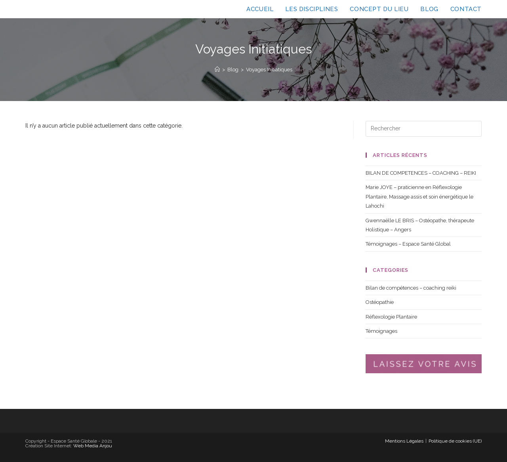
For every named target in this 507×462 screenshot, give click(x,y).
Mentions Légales (404, 441)
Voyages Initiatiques (269, 70)
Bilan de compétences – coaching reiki (411, 288)
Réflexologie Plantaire (391, 317)
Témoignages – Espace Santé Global (408, 244)
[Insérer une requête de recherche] (424, 129)
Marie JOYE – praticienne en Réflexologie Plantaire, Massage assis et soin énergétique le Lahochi (419, 196)
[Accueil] (217, 70)
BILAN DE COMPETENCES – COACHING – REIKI (421, 173)
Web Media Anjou (92, 446)
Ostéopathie (380, 302)
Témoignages (381, 331)
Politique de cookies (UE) (455, 441)
